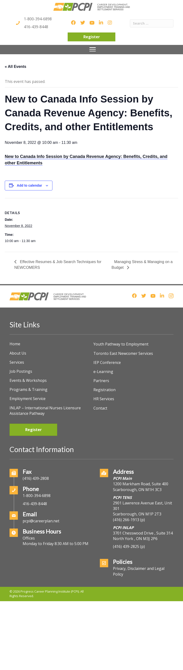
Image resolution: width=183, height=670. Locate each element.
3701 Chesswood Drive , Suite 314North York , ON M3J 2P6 (143, 535)
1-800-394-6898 (38, 19)
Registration (104, 389)
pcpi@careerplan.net (41, 521)
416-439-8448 (36, 26)
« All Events (15, 67)
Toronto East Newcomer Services (123, 353)
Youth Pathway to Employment (120, 344)
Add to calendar (29, 185)
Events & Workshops (28, 380)
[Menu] (92, 49)
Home (15, 343)
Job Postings (21, 371)
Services (17, 362)
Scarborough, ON (137, 514)
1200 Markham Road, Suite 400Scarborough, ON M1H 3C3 (140, 486)
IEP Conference (107, 362)
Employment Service (28, 398)
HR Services (103, 398)
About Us (18, 353)
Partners (101, 380)
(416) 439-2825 (126, 546)
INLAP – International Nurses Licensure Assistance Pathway (45, 410)
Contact (100, 408)
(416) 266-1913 (126, 519)
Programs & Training (28, 389)
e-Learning (103, 371)
